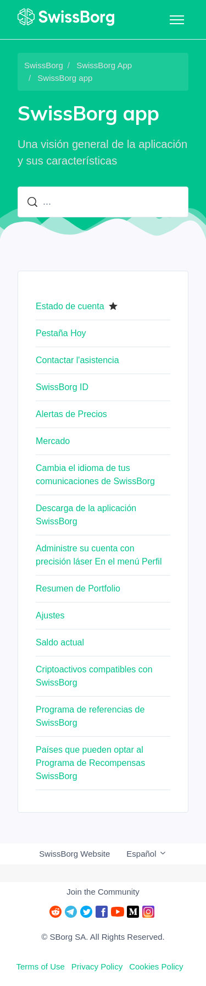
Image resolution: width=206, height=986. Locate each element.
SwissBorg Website (74, 853)
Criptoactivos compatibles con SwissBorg (94, 676)
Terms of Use (40, 966)
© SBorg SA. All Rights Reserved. (102, 936)
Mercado (53, 441)
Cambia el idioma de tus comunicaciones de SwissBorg (95, 474)
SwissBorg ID (62, 387)
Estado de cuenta (70, 306)
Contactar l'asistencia (77, 360)
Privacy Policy (97, 966)
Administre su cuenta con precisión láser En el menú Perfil (99, 555)
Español (146, 853)
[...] (103, 202)
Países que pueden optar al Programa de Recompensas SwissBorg (90, 763)
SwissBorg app (64, 78)
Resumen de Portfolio (78, 588)
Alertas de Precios (71, 414)
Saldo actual (60, 642)
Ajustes (50, 615)
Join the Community (103, 891)
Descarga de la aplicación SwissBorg (86, 514)
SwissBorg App (104, 65)
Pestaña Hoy (61, 333)
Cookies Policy (156, 966)
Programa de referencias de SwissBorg (90, 716)
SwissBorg (43, 65)
